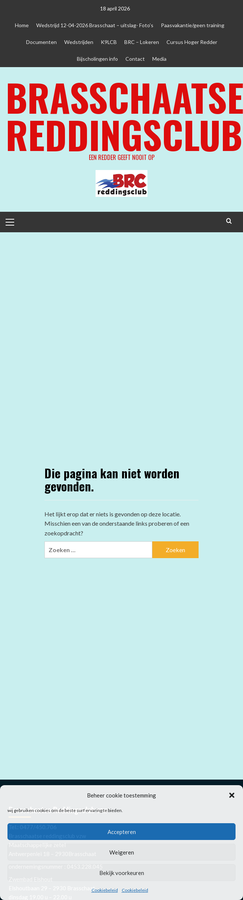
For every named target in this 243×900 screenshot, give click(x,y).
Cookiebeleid (104, 890)
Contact (135, 59)
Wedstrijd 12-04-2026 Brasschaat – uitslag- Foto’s (94, 25)
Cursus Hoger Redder (191, 42)
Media (159, 59)
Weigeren (121, 852)
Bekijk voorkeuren (121, 872)
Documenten (41, 42)
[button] (232, 795)
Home (22, 25)
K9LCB (109, 42)
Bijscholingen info (97, 59)
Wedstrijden (78, 42)
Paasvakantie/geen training (192, 25)
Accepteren (122, 831)
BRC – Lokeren (141, 42)
